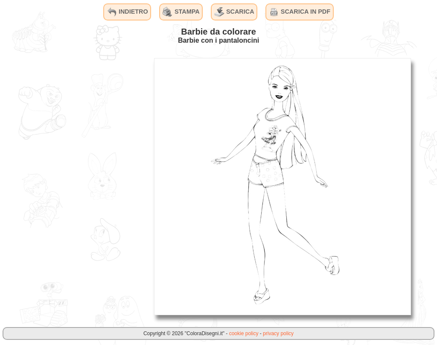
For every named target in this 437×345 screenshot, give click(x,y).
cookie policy (244, 333)
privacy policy (278, 333)
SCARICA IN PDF (299, 12)
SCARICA (234, 12)
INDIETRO (127, 12)
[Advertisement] (83, 186)
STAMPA (181, 12)
